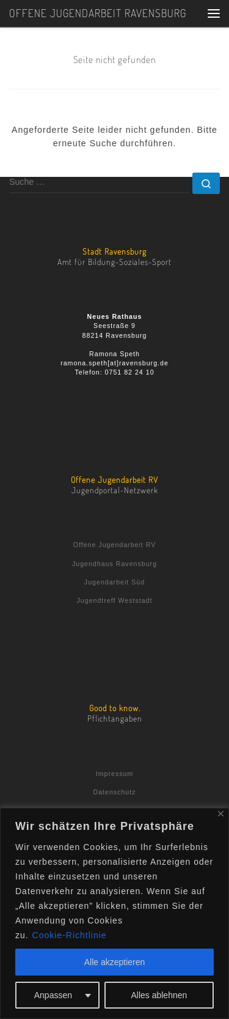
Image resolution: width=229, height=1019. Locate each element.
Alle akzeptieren (114, 962)
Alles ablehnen (159, 995)
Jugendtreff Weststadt (115, 600)
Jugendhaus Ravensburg (114, 563)
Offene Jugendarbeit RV (114, 544)
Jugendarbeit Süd (114, 582)
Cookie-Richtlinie (69, 935)
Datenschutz (114, 792)
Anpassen (53, 995)
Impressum (115, 773)
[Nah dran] (221, 813)
